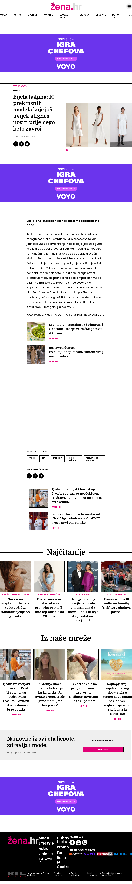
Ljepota (84, 14)
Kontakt (47, 873)
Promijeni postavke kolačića (112, 874)
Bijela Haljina (72, 459)
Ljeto (44, 457)
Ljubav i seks (64, 16)
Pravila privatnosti (59, 874)
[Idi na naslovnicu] (66, 9)
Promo (63, 847)
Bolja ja (115, 16)
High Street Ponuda (92, 459)
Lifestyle (101, 14)
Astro (17, 14)
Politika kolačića (75, 874)
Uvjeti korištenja (92, 874)
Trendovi (57, 457)
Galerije (32, 14)
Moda (3, 14)
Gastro (48, 14)
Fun (130, 14)
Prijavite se (103, 749)
